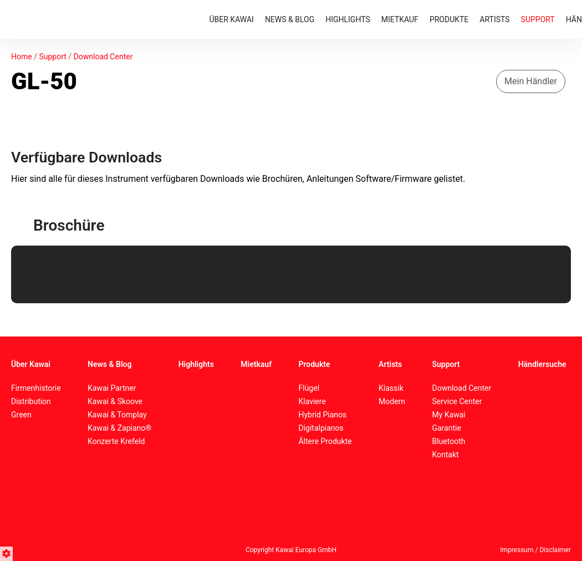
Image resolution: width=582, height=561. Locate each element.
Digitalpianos (320, 428)
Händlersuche (542, 364)
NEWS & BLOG (289, 19)
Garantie (446, 428)
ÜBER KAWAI (232, 19)
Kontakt (445, 454)
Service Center (457, 401)
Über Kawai (30, 364)
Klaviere (311, 401)
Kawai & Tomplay (117, 414)
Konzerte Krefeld (116, 441)
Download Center (103, 56)
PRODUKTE (449, 19)
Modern (392, 401)
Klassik (391, 388)
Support (52, 56)
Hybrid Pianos (322, 414)
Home (21, 56)
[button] (8, 552)
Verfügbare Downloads (86, 157)
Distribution (31, 401)
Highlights (196, 364)
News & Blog (109, 364)
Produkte (314, 364)
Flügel (308, 388)
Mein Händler (530, 81)
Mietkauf (256, 364)
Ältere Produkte (324, 441)
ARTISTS (494, 19)
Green (21, 414)
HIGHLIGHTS (347, 19)
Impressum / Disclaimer (535, 550)
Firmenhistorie (36, 388)
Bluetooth (448, 441)
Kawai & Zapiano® (119, 428)
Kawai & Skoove (115, 401)
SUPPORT (538, 19)
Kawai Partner (112, 388)
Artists (390, 364)
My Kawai (448, 414)
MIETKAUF (399, 19)
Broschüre (68, 225)
